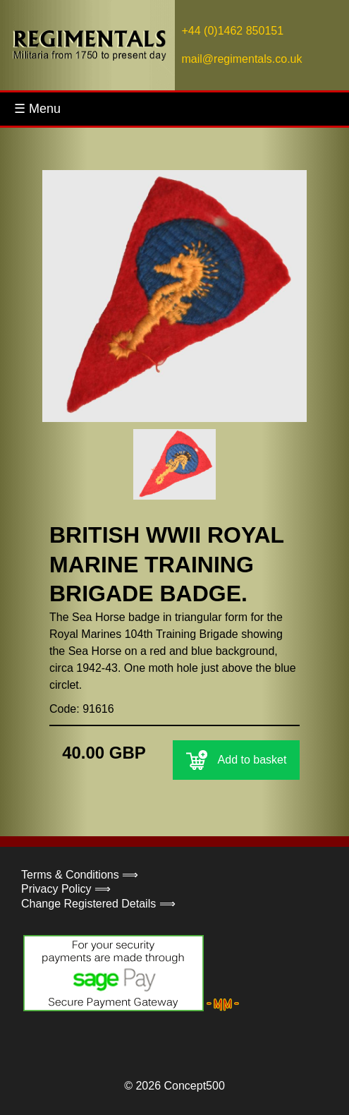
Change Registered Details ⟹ (98, 904)
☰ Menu (37, 109)
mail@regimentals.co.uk (242, 59)
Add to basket (236, 760)
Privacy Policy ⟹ (66, 889)
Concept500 (194, 1086)
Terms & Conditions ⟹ (79, 875)
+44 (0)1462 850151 (233, 31)
